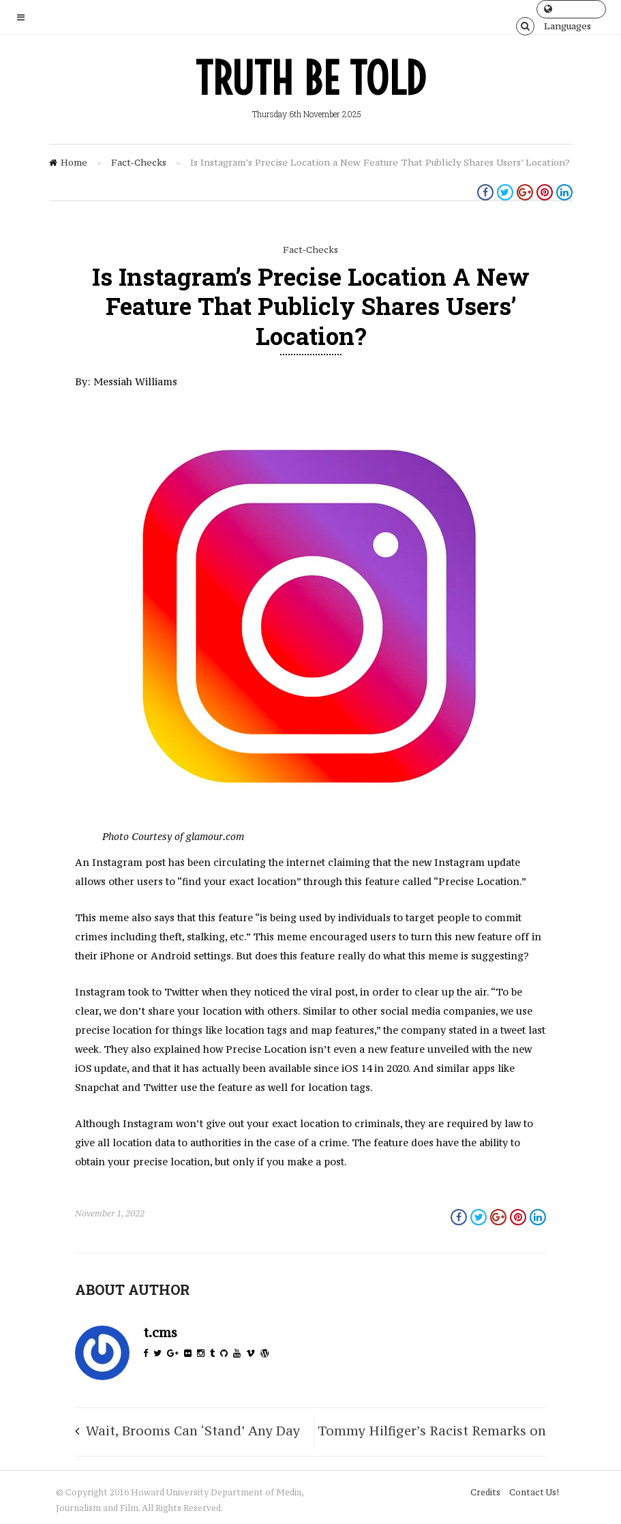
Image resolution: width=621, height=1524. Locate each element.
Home (74, 162)
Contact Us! (534, 1492)
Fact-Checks (138, 162)
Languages (567, 11)
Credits (485, 1492)
